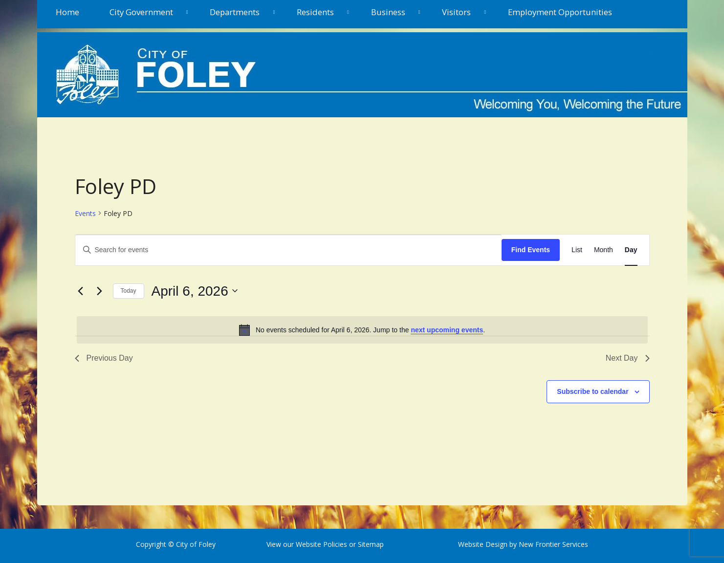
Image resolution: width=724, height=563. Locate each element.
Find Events (530, 250)
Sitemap (370, 544)
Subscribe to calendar (592, 391)
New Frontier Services (553, 544)
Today (128, 290)
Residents (315, 12)
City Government (141, 12)
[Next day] (100, 291)
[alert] (362, 330)
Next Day (628, 358)
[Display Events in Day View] (631, 250)
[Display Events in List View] (576, 250)
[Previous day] (81, 291)
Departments (235, 12)
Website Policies (321, 544)
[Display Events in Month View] (603, 250)
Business (388, 12)
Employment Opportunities (560, 12)
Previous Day (104, 358)
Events (85, 213)
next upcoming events (447, 330)
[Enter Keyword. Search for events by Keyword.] (288, 250)
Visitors (456, 12)
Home (67, 12)
